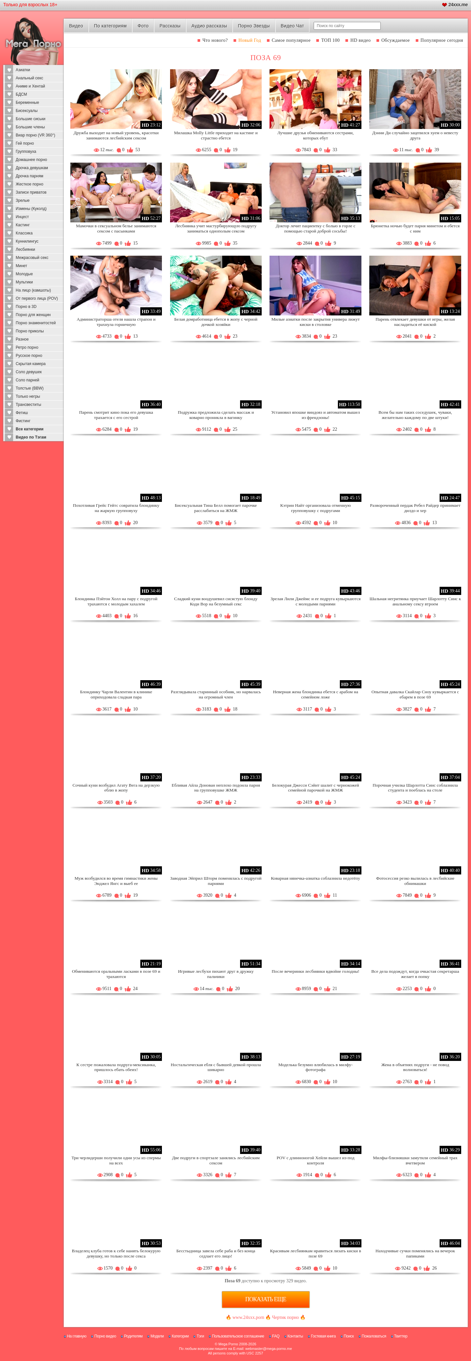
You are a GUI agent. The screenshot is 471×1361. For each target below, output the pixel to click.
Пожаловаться (374, 1336)
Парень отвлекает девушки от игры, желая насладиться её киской (415, 322)
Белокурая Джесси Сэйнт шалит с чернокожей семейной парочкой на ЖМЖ (315, 788)
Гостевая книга (323, 1336)
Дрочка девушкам (32, 168)
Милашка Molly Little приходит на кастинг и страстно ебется (216, 135)
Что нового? (215, 40)
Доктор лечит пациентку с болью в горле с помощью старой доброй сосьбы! (315, 228)
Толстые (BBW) (30, 388)
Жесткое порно (29, 184)
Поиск (349, 1336)
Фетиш (22, 412)
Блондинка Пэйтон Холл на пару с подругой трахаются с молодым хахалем (116, 601)
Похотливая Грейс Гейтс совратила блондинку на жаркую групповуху (116, 508)
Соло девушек (29, 372)
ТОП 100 (330, 40)
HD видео (360, 40)
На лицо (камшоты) (33, 290)
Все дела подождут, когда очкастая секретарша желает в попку (415, 974)
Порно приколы (30, 331)
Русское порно (29, 355)
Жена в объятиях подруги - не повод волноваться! (415, 1067)
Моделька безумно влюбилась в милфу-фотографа (315, 1067)
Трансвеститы (28, 404)
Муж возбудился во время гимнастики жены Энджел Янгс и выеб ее (116, 881)
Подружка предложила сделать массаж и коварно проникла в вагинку (216, 415)
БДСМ (21, 94)
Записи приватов (31, 192)
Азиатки (23, 70)
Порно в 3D (26, 306)
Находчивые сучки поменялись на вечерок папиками (415, 1253)
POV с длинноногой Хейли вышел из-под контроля (316, 1160)
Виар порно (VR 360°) (35, 135)
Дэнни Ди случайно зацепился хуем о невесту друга (415, 135)
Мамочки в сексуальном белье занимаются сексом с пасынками (116, 228)
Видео (76, 25)
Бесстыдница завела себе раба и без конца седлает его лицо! (215, 1253)
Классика (24, 233)
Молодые (24, 274)
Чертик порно (285, 1317)
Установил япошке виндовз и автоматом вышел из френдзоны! (315, 415)
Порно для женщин (33, 314)
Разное (22, 339)
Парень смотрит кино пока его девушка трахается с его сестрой (116, 415)
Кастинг (23, 225)
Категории (180, 1336)
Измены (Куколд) (31, 208)
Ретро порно (27, 347)
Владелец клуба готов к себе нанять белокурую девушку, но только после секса (116, 1253)
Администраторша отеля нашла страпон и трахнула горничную (116, 322)
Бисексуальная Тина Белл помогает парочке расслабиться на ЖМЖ (216, 508)
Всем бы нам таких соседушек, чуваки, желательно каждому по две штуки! (415, 415)
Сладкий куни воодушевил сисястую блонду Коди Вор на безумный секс (215, 601)
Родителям (133, 1336)
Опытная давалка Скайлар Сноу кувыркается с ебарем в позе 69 (415, 694)
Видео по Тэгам (31, 437)
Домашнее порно (31, 159)
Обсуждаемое (395, 40)
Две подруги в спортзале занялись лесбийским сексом (216, 1160)
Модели (157, 1336)
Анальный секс (29, 78)
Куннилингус (27, 241)
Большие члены (30, 127)
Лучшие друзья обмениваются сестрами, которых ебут (315, 135)
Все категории (30, 429)
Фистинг (23, 421)
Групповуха (26, 151)
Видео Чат (292, 25)
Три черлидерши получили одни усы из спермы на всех (116, 1160)
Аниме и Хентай (30, 86)
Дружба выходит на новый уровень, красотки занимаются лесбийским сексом (116, 135)
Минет (21, 266)
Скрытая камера (31, 363)
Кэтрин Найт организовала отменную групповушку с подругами (315, 508)
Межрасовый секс (32, 257)
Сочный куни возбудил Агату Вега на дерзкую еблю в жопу (116, 788)
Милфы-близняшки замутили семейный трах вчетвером (415, 1160)
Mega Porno (228, 1344)
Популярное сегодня (442, 40)
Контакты (295, 1336)
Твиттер (401, 1336)
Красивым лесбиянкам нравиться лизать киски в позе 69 (315, 1253)
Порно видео (105, 1336)
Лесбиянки (25, 249)
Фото (143, 25)
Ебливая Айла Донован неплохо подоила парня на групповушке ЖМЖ (216, 788)
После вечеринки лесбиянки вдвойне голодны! (315, 971)
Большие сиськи (30, 119)
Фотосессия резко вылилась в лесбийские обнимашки (415, 881)
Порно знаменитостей (36, 323)
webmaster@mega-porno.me (268, 1349)
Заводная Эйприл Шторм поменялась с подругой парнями (215, 881)
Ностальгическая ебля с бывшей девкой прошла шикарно (216, 1067)
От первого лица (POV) (37, 298)
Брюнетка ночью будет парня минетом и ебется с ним (415, 228)
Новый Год (249, 40)
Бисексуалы (27, 110)
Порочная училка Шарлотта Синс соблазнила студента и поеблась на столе (415, 788)
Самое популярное (291, 40)
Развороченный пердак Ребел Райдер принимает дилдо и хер (415, 508)
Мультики (24, 282)
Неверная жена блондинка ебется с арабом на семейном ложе (315, 694)
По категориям (110, 25)
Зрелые (23, 200)
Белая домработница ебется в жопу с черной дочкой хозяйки (215, 322)
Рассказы (170, 25)
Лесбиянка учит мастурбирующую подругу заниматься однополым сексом (216, 228)
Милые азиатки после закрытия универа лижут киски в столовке (315, 322)
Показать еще (265, 1299)
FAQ (276, 1336)
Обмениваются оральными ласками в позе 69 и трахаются (116, 974)
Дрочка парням (29, 176)
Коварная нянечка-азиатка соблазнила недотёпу (315, 878)
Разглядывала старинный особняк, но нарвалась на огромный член (216, 694)
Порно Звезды (254, 25)
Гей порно (25, 143)
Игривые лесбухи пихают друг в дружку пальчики (215, 974)
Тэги (200, 1336)
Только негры (28, 396)
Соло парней (27, 380)
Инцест (22, 217)
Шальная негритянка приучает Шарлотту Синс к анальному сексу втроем (415, 601)
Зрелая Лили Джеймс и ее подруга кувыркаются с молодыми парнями (315, 601)
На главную (76, 1336)
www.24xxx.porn (248, 1317)
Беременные (27, 102)
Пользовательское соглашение (238, 1336)
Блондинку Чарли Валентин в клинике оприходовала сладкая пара (116, 694)
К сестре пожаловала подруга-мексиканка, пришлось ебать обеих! (116, 1067)
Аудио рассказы (209, 25)
